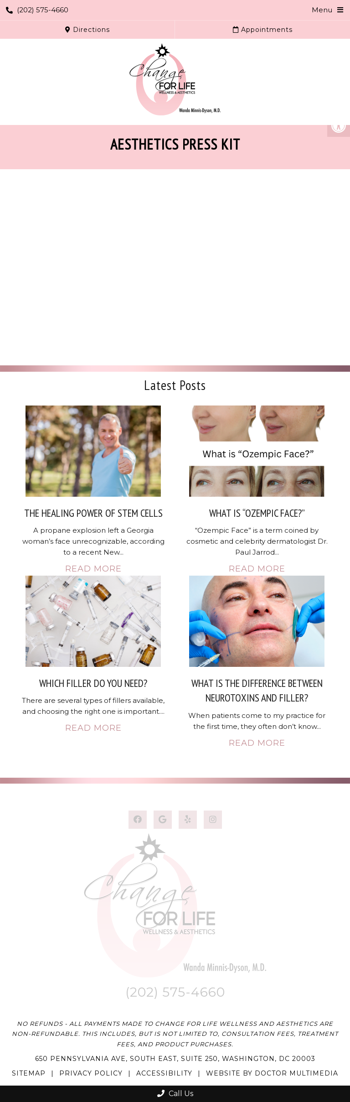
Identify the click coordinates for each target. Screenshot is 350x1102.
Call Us (175, 1093)
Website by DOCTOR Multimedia (272, 1073)
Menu (322, 9)
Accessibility (164, 1073)
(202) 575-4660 (37, 9)
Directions (87, 30)
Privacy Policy (91, 1073)
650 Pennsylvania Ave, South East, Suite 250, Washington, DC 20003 (175, 1059)
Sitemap (29, 1073)
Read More (93, 569)
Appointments (263, 30)
